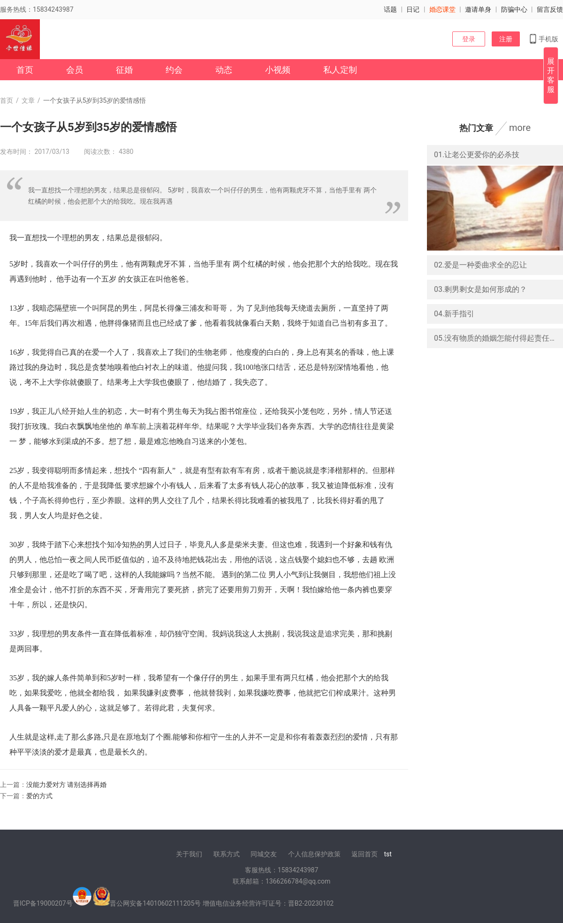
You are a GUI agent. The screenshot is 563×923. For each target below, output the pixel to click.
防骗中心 (514, 9)
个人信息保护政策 (314, 854)
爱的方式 (39, 796)
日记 (412, 9)
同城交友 (264, 854)
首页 (24, 70)
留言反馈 (550, 9)
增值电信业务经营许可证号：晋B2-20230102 (268, 903)
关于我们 (189, 854)
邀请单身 (478, 9)
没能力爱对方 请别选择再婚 (66, 784)
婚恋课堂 (442, 9)
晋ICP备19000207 (39, 903)
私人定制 (340, 70)
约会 (174, 70)
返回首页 (364, 854)
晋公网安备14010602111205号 (155, 903)
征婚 (124, 70)
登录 (468, 39)
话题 (390, 9)
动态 (223, 70)
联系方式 (226, 854)
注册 (505, 39)
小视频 (277, 70)
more (520, 127)
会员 (74, 70)
